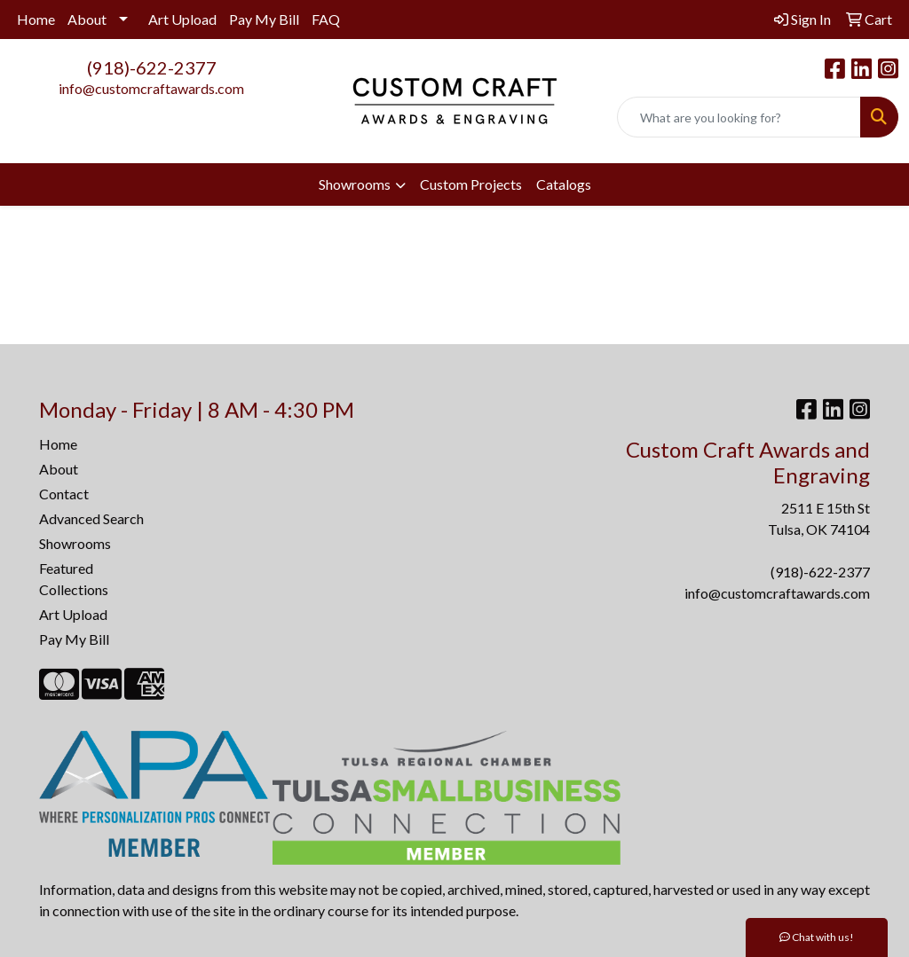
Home (36, 19)
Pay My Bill (264, 19)
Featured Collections (73, 579)
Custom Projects (471, 184)
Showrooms (75, 543)
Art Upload (182, 19)
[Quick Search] (739, 117)
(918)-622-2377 (152, 67)
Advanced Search (91, 518)
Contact (64, 493)
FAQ (326, 19)
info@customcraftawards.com (151, 88)
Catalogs (563, 184)
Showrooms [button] (355, 184)
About (87, 19)
